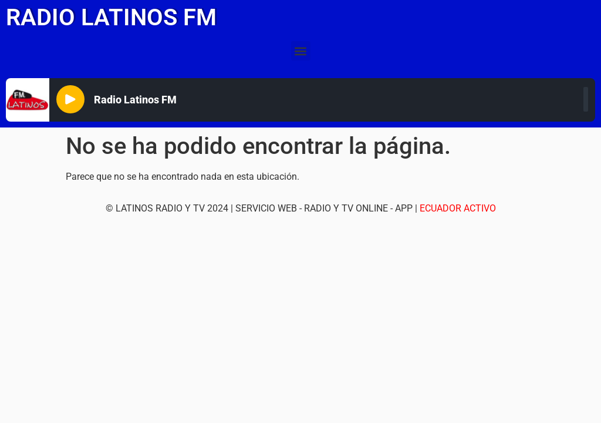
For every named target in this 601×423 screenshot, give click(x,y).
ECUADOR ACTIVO (458, 208)
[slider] (585, 99)
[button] (300, 51)
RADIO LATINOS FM (111, 17)
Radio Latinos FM (135, 99)
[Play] (70, 99)
